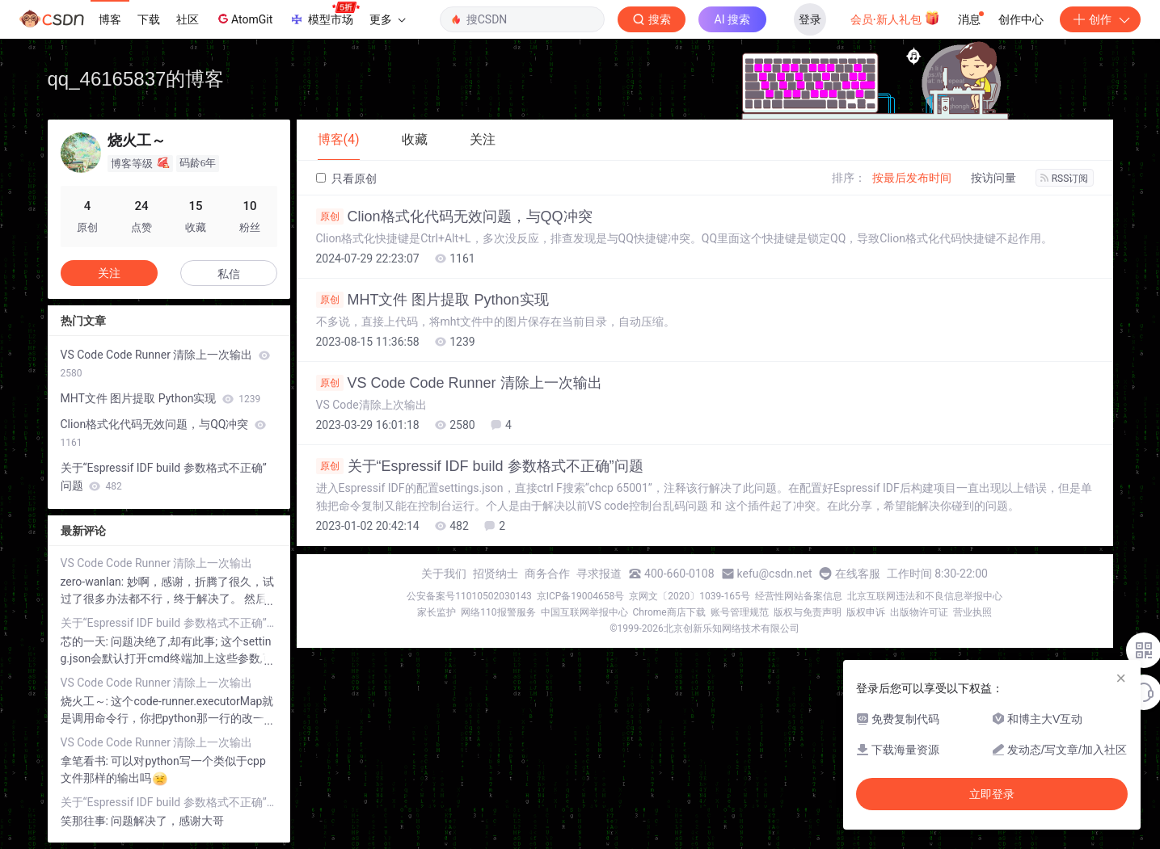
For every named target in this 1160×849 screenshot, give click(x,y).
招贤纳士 (495, 573)
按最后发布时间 (911, 177)
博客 (110, 19)
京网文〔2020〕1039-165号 (689, 596)
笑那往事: (86, 820)
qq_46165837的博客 (136, 79)
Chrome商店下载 (669, 612)
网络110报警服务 (498, 612)
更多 (387, 19)
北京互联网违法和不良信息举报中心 (924, 596)
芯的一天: (86, 641)
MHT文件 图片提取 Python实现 (432, 300)
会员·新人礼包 (895, 18)
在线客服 (857, 573)
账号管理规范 (740, 612)
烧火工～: (86, 701)
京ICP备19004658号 (581, 596)
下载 (148, 19)
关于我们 (443, 573)
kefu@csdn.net (774, 573)
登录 (810, 19)
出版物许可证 (919, 612)
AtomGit (243, 18)
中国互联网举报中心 (584, 612)
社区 (187, 19)
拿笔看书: (86, 760)
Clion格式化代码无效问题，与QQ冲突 (454, 216)
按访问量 (993, 177)
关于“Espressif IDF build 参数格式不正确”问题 (479, 466)
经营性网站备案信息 (798, 596)
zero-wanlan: (94, 581)
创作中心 (1021, 19)
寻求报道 (599, 573)
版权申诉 (865, 612)
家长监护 (436, 612)
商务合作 (547, 573)
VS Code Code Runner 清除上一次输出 (459, 383)
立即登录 (991, 794)
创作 (1100, 19)
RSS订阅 (1064, 178)
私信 (228, 273)
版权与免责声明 (808, 612)
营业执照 (972, 612)
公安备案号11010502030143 (469, 596)
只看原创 (346, 178)
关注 (109, 273)
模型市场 (324, 14)
